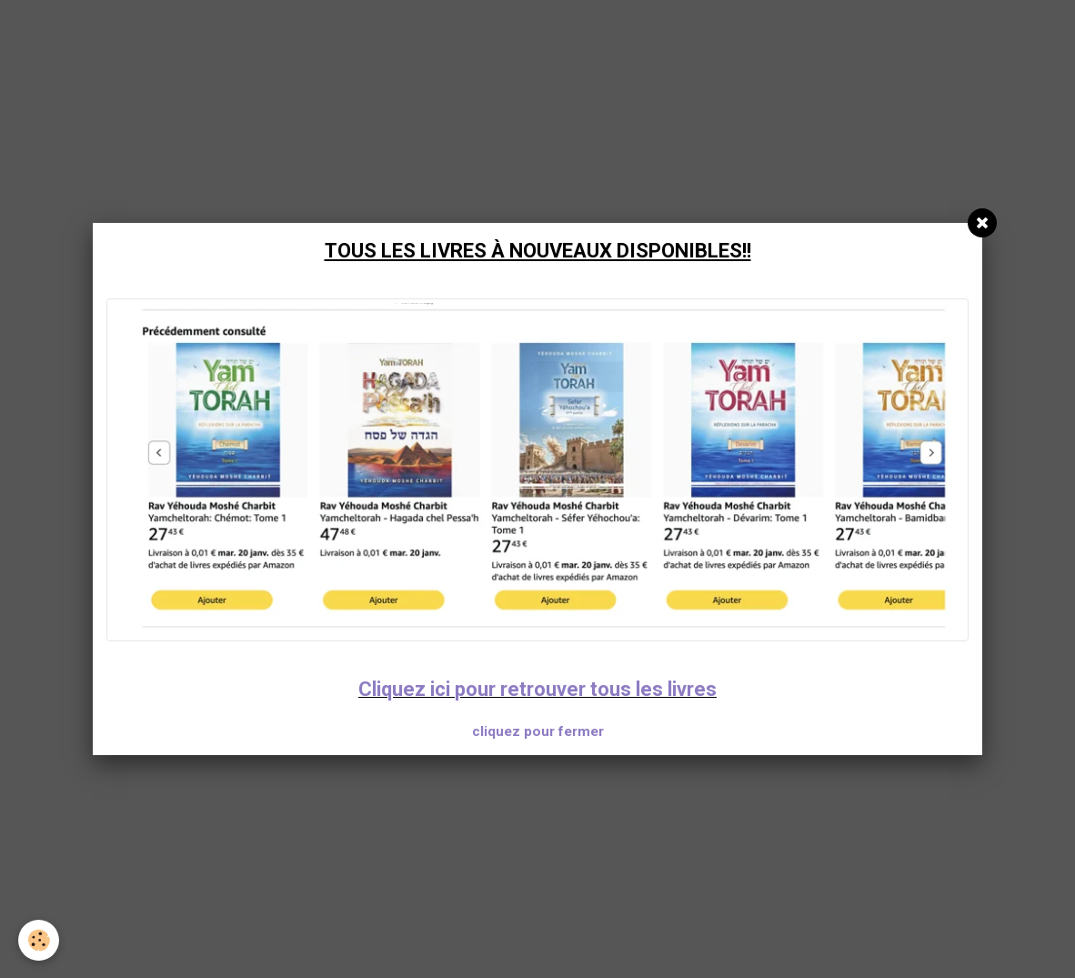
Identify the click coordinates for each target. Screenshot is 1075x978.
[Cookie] (38, 940)
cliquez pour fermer (538, 731)
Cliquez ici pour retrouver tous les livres (537, 689)
